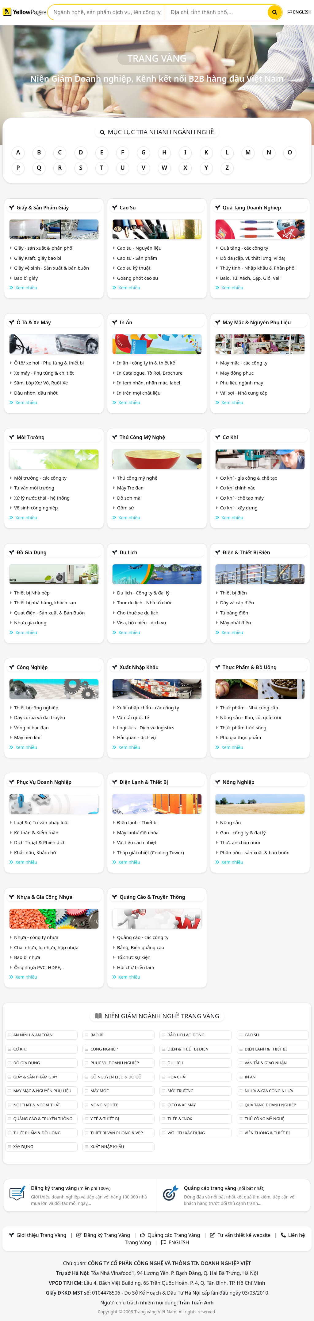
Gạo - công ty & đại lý (243, 832)
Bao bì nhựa (27, 957)
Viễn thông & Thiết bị (267, 1133)
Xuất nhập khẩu (139, 667)
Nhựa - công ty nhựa (36, 937)
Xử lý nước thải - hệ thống (42, 498)
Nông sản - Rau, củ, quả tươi (250, 717)
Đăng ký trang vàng (71, 1188)
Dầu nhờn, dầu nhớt (36, 393)
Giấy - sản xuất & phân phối (44, 248)
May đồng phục (237, 373)
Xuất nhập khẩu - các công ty (148, 707)
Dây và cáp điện (237, 602)
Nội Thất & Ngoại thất (36, 1105)
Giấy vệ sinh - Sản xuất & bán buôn (51, 268)
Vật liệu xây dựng (186, 1133)
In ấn (126, 322)
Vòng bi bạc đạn (31, 727)
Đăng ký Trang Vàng (107, 1235)
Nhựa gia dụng (30, 622)
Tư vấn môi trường (34, 488)
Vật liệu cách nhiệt (136, 842)
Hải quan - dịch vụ (136, 737)
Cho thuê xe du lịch (138, 613)
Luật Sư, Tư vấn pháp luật (41, 822)
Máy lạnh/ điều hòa (138, 832)
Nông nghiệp (239, 782)
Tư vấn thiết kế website (245, 1235)
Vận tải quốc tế (133, 717)
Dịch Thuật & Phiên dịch (40, 842)
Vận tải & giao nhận (266, 1063)
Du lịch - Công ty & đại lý (143, 593)
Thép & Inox (179, 1118)
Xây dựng (23, 1146)
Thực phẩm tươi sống (243, 727)
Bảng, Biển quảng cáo (140, 947)
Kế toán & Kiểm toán (36, 832)
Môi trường (30, 437)
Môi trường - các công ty (40, 478)
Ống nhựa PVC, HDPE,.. (39, 967)
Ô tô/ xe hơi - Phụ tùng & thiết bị (49, 363)
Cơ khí (230, 437)
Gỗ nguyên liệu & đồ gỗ (116, 1077)
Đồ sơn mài (129, 498)
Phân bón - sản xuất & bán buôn (254, 852)
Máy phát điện (235, 622)
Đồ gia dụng (32, 552)
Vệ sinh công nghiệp (36, 508)
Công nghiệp (32, 667)
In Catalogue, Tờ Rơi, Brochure (149, 373)
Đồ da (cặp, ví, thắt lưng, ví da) (252, 258)
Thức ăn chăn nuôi (240, 842)
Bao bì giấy (26, 278)
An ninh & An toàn (32, 1035)
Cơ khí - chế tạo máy (242, 498)
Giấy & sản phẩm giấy (43, 207)
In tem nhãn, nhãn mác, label (148, 383)
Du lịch (128, 552)
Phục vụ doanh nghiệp (44, 782)
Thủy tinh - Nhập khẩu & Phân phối (258, 268)
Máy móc (99, 1090)
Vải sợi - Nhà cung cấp (244, 393)
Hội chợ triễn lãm (135, 967)
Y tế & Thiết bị (104, 1118)
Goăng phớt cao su (137, 278)
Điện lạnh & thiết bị (144, 782)
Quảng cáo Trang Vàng (173, 1235)
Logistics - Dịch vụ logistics (145, 727)
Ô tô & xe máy (34, 322)
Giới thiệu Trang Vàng (41, 1235)
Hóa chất (177, 1077)
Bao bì (97, 1035)
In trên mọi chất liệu (139, 393)
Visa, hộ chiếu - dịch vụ (141, 622)
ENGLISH (300, 12)
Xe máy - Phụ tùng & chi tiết (44, 373)
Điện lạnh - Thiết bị (137, 822)
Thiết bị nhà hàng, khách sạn (45, 602)
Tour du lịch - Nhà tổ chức (144, 602)
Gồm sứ (125, 508)
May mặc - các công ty (243, 363)
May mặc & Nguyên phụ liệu (257, 322)
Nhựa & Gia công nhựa (44, 897)
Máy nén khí (27, 737)
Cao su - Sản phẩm (137, 258)
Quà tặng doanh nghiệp (252, 207)
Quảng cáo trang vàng (224, 1188)
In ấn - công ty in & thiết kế (146, 363)
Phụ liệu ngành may (241, 383)
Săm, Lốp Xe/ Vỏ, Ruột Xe (41, 383)
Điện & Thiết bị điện (246, 552)
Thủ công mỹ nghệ (142, 437)
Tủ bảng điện (234, 613)
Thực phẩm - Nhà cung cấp (249, 707)
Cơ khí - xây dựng (239, 508)
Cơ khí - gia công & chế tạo (249, 478)
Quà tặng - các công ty (244, 248)
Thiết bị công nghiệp (36, 707)
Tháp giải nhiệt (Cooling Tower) (150, 852)
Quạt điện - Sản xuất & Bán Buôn (49, 613)
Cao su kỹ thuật (134, 268)
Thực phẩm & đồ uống (250, 667)
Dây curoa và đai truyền (39, 717)
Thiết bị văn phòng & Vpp (116, 1133)
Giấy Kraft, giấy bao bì (37, 258)
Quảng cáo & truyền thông (152, 897)
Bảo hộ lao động (186, 1035)
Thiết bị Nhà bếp (32, 593)
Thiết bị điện (233, 593)
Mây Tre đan (130, 488)
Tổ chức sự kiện (134, 957)
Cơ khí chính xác (237, 488)
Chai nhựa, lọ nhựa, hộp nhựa (46, 947)
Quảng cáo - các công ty (143, 937)
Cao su (128, 207)
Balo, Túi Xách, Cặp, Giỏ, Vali (250, 278)
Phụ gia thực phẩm (240, 737)
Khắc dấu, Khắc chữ (35, 852)
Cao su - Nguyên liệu (139, 248)
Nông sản (230, 822)
